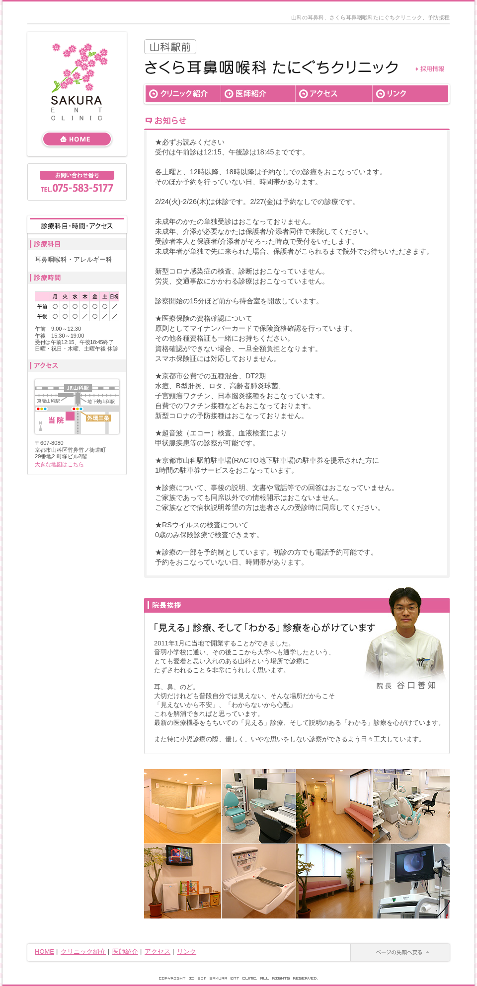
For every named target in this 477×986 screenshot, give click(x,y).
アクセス (157, 951)
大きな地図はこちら (59, 464)
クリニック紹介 (83, 951)
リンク (186, 951)
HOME (44, 951)
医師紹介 (125, 951)
